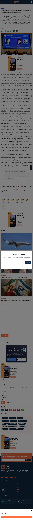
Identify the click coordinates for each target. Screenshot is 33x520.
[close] (31, 510)
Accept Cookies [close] (16, 516)
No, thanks (16, 265)
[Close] (30, 253)
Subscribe (28, 262)
